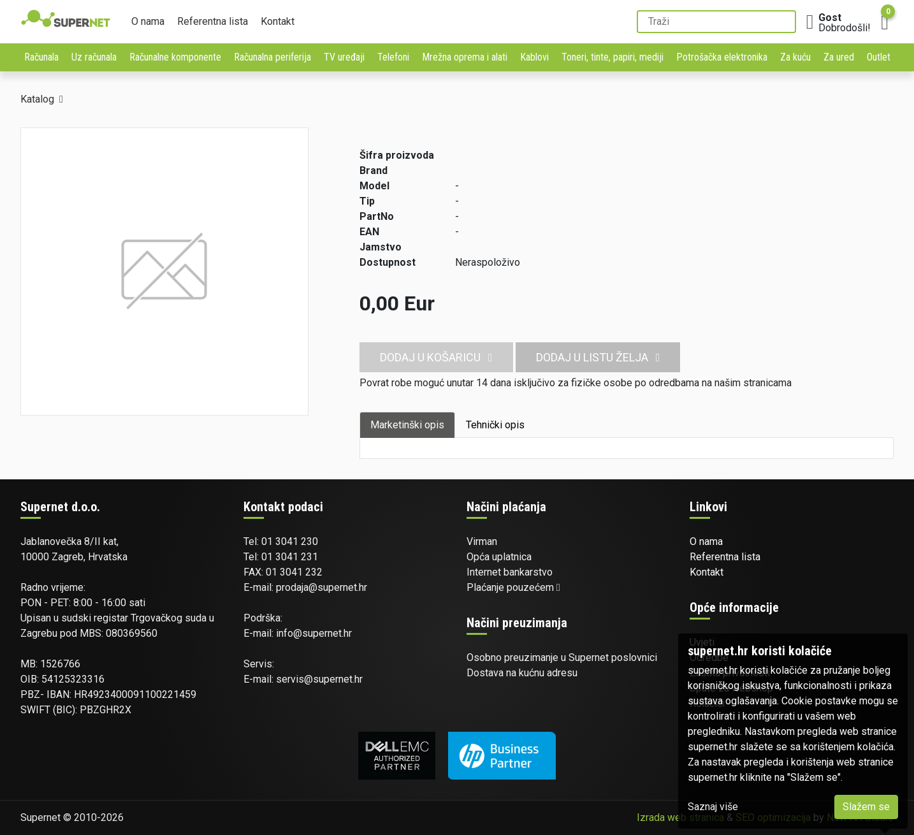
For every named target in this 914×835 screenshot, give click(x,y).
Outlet (878, 57)
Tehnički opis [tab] (495, 425)
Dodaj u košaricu (436, 357)
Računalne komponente (175, 57)
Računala (41, 57)
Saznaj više (713, 807)
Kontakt (277, 21)
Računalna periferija (272, 57)
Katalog (37, 99)
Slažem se (866, 807)
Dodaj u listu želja (598, 357)
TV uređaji (344, 57)
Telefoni (393, 57)
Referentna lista (212, 21)
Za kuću (795, 57)
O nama (147, 21)
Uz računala (94, 57)
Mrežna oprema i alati (464, 57)
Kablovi (534, 57)
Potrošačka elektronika (721, 57)
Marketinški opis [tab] (407, 425)
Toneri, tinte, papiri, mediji (613, 57)
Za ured (838, 57)
